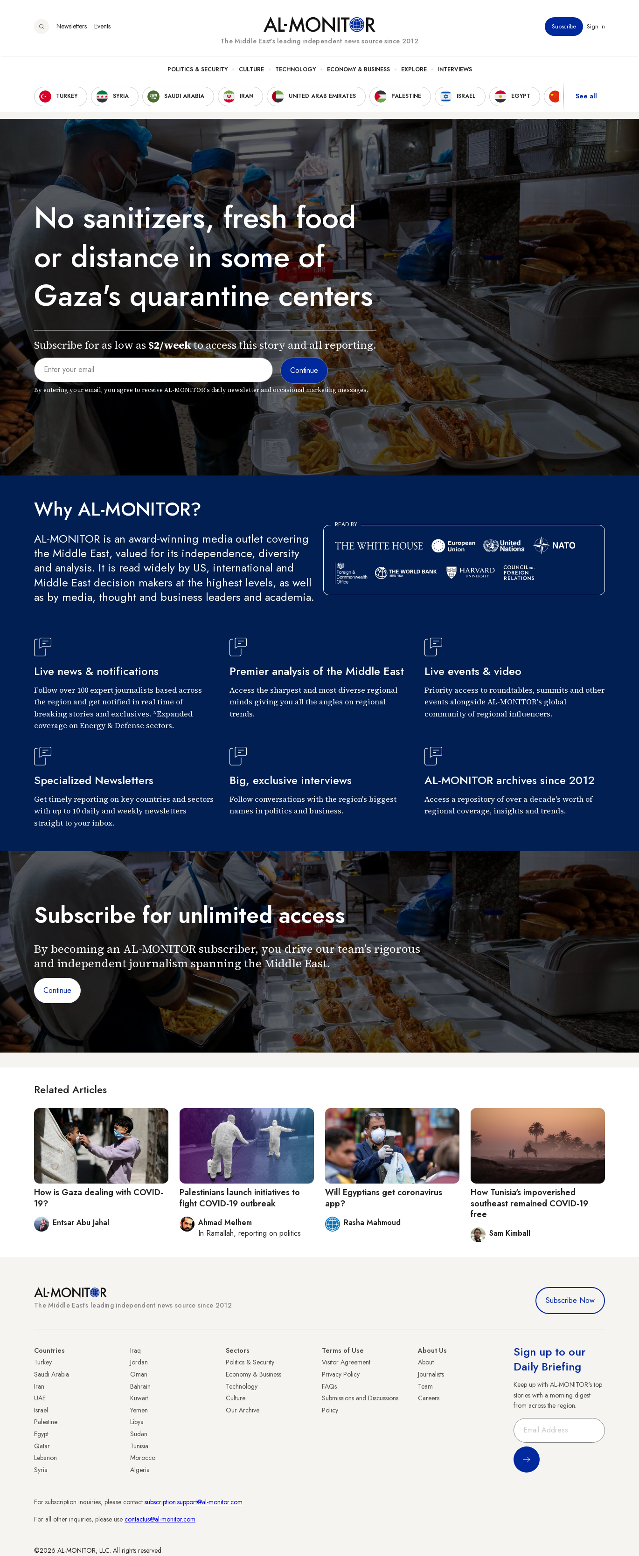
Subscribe (564, 27)
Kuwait (139, 1398)
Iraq (135, 1350)
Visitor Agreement (346, 1362)
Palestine (45, 1421)
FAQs (329, 1386)
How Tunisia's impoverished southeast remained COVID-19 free (529, 1203)
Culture (251, 70)
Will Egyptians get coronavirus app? (383, 1197)
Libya (137, 1421)
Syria (41, 1469)
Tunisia (139, 1446)
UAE (40, 1398)
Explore (414, 70)
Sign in (596, 27)
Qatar (42, 1446)
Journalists (431, 1374)
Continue (57, 990)
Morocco (142, 1457)
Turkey (43, 1362)
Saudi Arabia (51, 1374)
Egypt (41, 1434)
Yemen (139, 1410)
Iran (39, 1386)
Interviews (455, 70)
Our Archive (242, 1410)
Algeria (140, 1469)
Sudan (138, 1434)
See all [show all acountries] (586, 97)
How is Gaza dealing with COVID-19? (98, 1197)
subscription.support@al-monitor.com (194, 1502)
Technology (295, 70)
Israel (41, 1410)
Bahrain (140, 1386)
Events (102, 27)
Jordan (139, 1362)
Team (425, 1386)
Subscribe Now (570, 1300)
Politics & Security (197, 70)
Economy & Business (358, 70)
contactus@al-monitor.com (160, 1519)
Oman (138, 1374)
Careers (428, 1398)
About (426, 1362)
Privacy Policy (341, 1374)
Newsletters (71, 27)
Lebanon (45, 1457)
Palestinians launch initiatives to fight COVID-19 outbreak (240, 1197)
